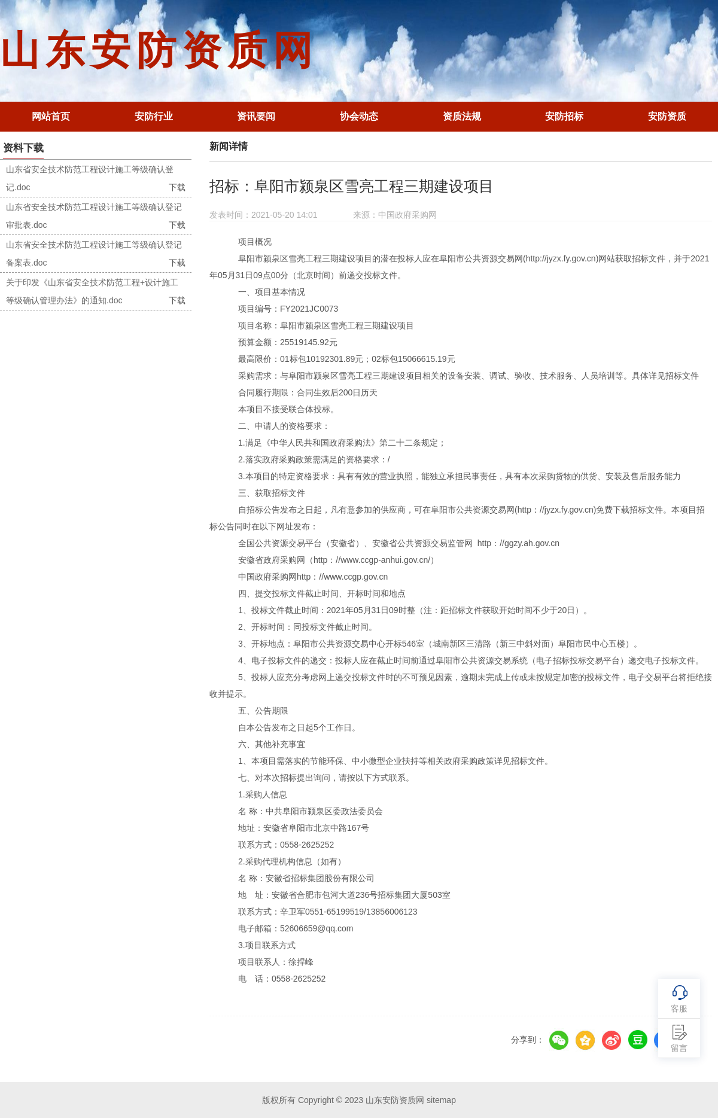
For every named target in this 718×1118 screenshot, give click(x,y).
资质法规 (462, 116)
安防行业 (154, 116)
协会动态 (359, 116)
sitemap (441, 1100)
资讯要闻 (256, 116)
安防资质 (667, 116)
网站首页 (51, 116)
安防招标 (564, 116)
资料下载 (23, 148)
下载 (177, 187)
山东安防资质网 (159, 50)
